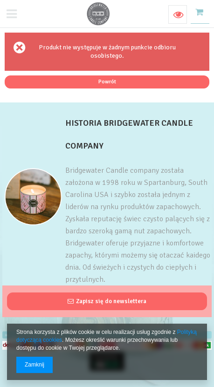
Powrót (107, 81)
